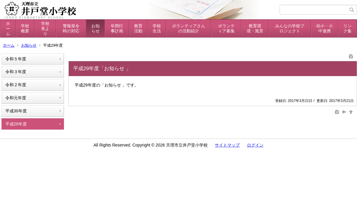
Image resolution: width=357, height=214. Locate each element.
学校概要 (25, 28)
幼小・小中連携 (324, 28)
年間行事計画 (117, 28)
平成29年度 (16, 124)
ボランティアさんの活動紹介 (188, 28)
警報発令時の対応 (71, 28)
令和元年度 (15, 97)
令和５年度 (15, 58)
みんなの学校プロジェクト (289, 28)
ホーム (8, 28)
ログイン (255, 145)
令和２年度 (15, 84)
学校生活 (157, 28)
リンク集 (347, 28)
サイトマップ (227, 145)
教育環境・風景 (255, 28)
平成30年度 (16, 110)
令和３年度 (15, 71)
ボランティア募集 (226, 28)
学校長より (45, 28)
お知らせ (95, 28)
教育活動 (138, 28)
